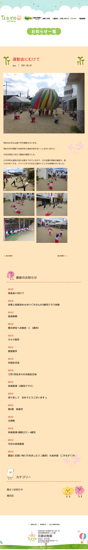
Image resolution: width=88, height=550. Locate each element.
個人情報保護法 (54, 525)
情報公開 (34, 525)
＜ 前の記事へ (10, 256)
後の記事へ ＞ (59, 256)
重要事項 (43, 525)
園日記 (16, 65)
